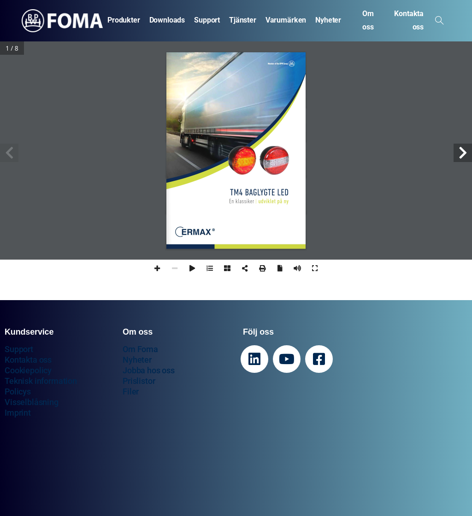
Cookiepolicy (28, 370)
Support (19, 349)
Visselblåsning (32, 402)
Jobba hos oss (149, 370)
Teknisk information (41, 381)
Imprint (18, 412)
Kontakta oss (28, 360)
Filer (131, 391)
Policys (18, 391)
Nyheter (137, 360)
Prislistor (139, 381)
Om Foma (140, 349)
